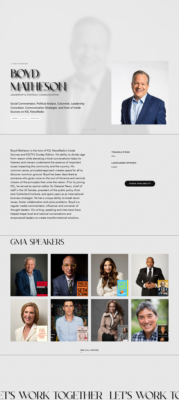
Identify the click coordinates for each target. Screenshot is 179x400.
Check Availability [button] (140, 183)
